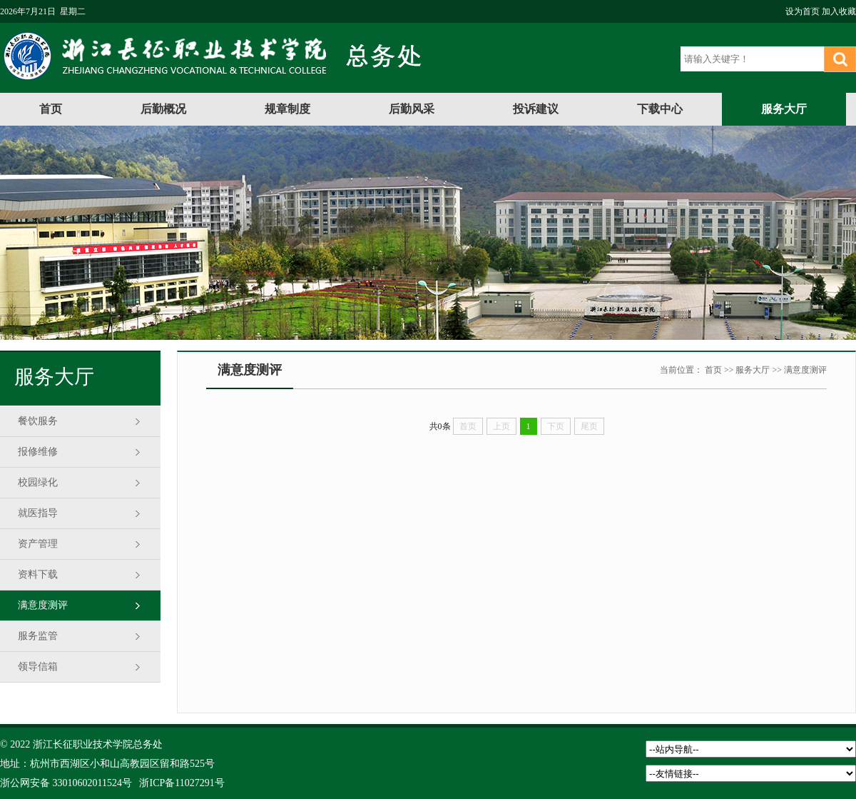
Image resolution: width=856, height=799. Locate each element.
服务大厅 (784, 109)
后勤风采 (411, 109)
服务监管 (38, 635)
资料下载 (38, 574)
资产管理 (38, 543)
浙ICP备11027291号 (181, 783)
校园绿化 (38, 482)
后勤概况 (163, 109)
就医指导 (38, 513)
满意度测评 (43, 605)
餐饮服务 (38, 421)
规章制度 (287, 109)
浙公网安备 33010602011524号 (66, 783)
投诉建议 (536, 109)
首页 (50, 109)
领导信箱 (38, 666)
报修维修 (38, 451)
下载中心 (660, 109)
